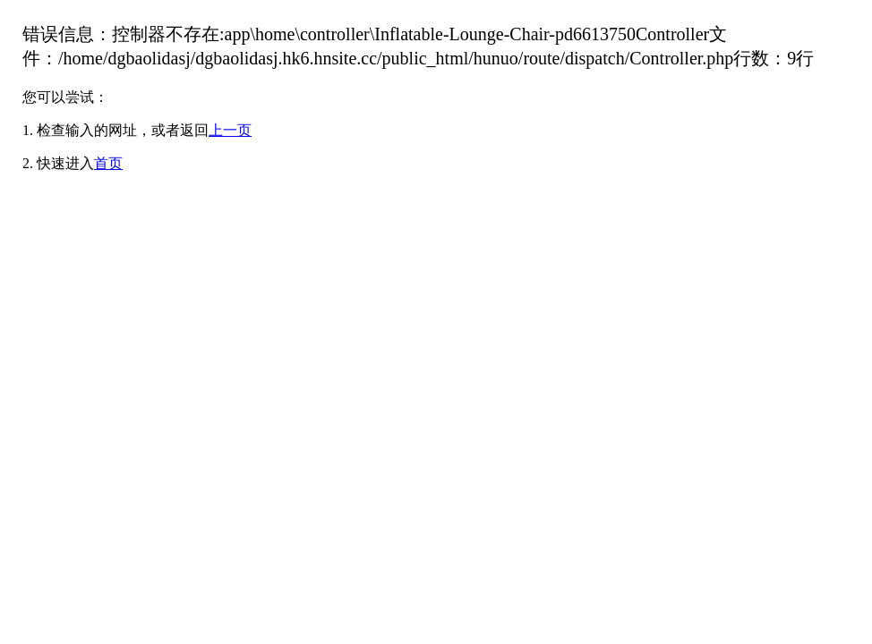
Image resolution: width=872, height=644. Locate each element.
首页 (108, 163)
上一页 (230, 130)
